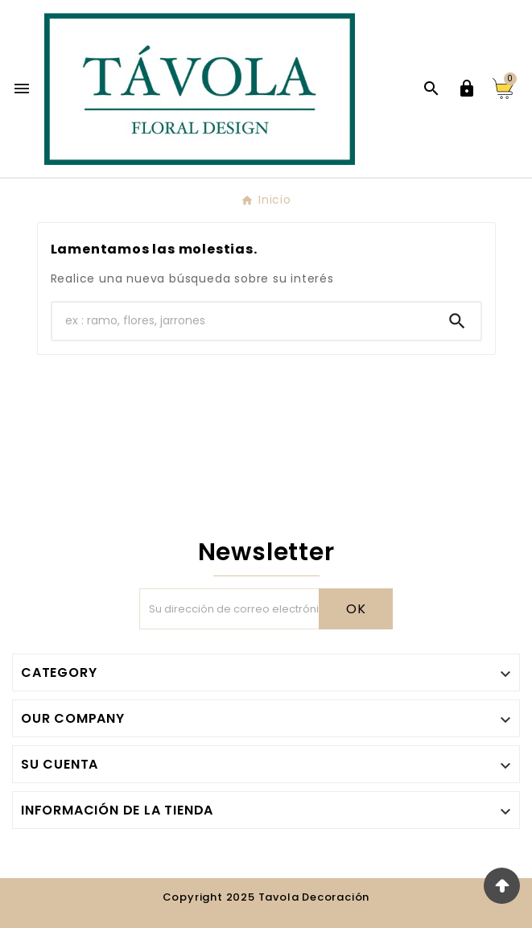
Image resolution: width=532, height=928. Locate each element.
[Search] (457, 321)
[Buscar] (243, 321)
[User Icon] (466, 88)
